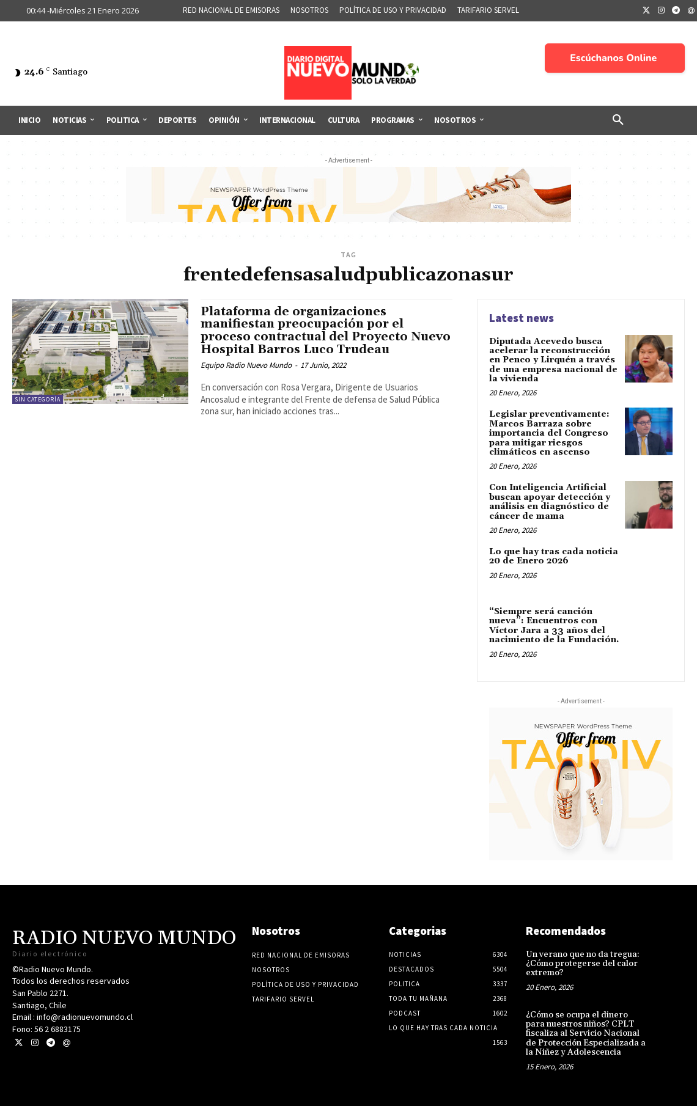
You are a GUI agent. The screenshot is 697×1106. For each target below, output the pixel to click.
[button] (618, 120)
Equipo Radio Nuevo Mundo (246, 365)
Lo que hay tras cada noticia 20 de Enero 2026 (553, 556)
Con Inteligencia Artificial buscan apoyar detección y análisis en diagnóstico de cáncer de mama (549, 501)
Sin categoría (38, 399)
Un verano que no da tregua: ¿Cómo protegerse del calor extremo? (583, 964)
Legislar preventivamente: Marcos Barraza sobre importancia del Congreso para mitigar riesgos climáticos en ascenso (549, 433)
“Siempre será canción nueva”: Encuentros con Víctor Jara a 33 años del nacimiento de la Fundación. (554, 625)
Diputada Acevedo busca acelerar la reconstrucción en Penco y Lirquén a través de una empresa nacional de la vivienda (553, 360)
